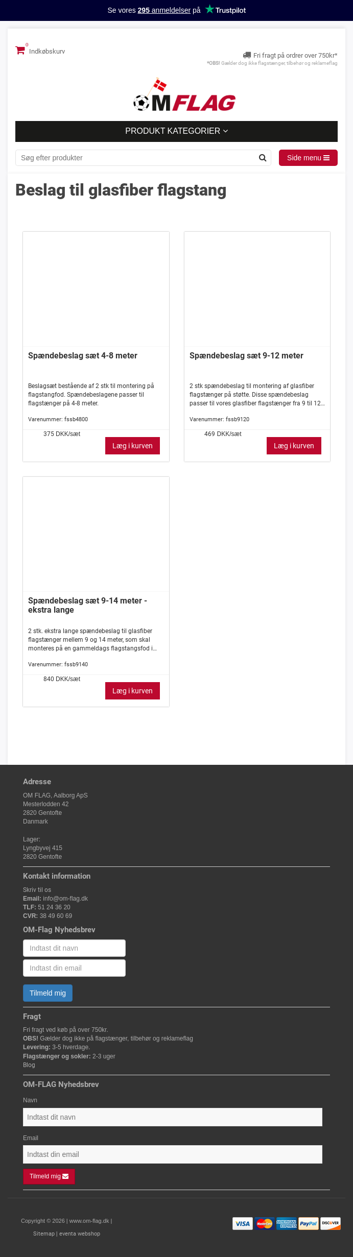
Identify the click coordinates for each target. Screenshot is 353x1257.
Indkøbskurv (40, 50)
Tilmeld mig (48, 993)
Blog (29, 1065)
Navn (30, 1100)
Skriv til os (37, 889)
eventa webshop (79, 1233)
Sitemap (44, 1233)
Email (30, 1138)
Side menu (308, 158)
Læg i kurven (132, 446)
